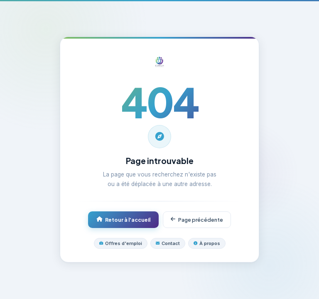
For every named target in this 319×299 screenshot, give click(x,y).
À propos (207, 243)
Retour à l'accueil (123, 219)
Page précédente (197, 219)
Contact (168, 243)
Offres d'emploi (120, 243)
